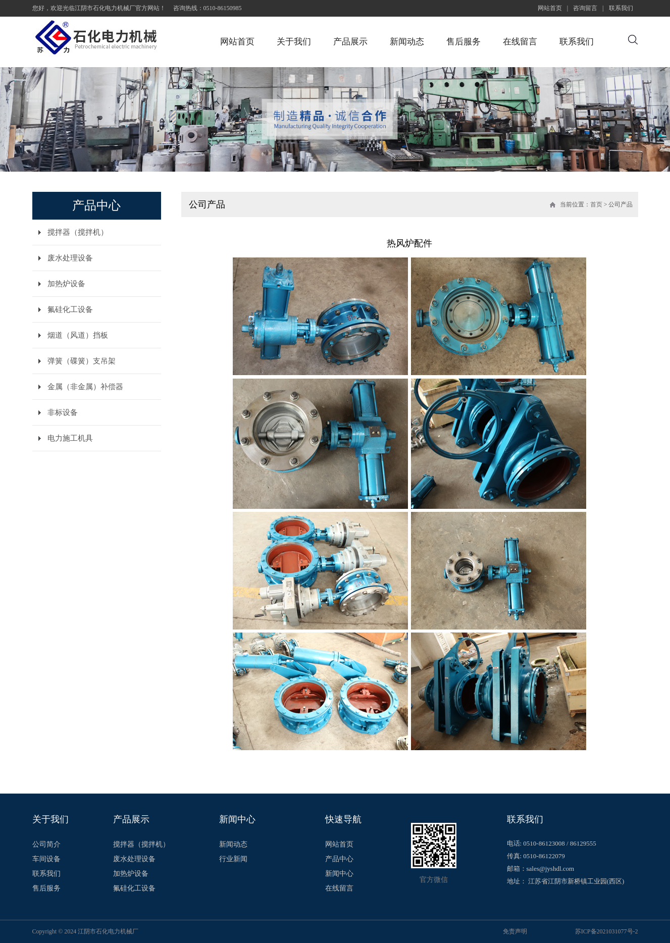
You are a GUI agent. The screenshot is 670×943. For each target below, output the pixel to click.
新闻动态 (407, 41)
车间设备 (46, 859)
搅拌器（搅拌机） (77, 232)
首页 (596, 204)
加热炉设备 (66, 284)
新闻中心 (237, 819)
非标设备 (62, 412)
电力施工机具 (70, 438)
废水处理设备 (70, 258)
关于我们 (294, 41)
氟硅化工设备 (70, 309)
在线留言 (520, 41)
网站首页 (550, 8)
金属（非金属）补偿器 (85, 387)
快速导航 (343, 819)
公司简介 (46, 844)
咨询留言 (585, 8)
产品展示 (350, 41)
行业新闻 (233, 859)
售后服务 (463, 41)
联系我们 (621, 8)
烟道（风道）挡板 (77, 335)
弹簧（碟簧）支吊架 (81, 361)
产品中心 (339, 859)
